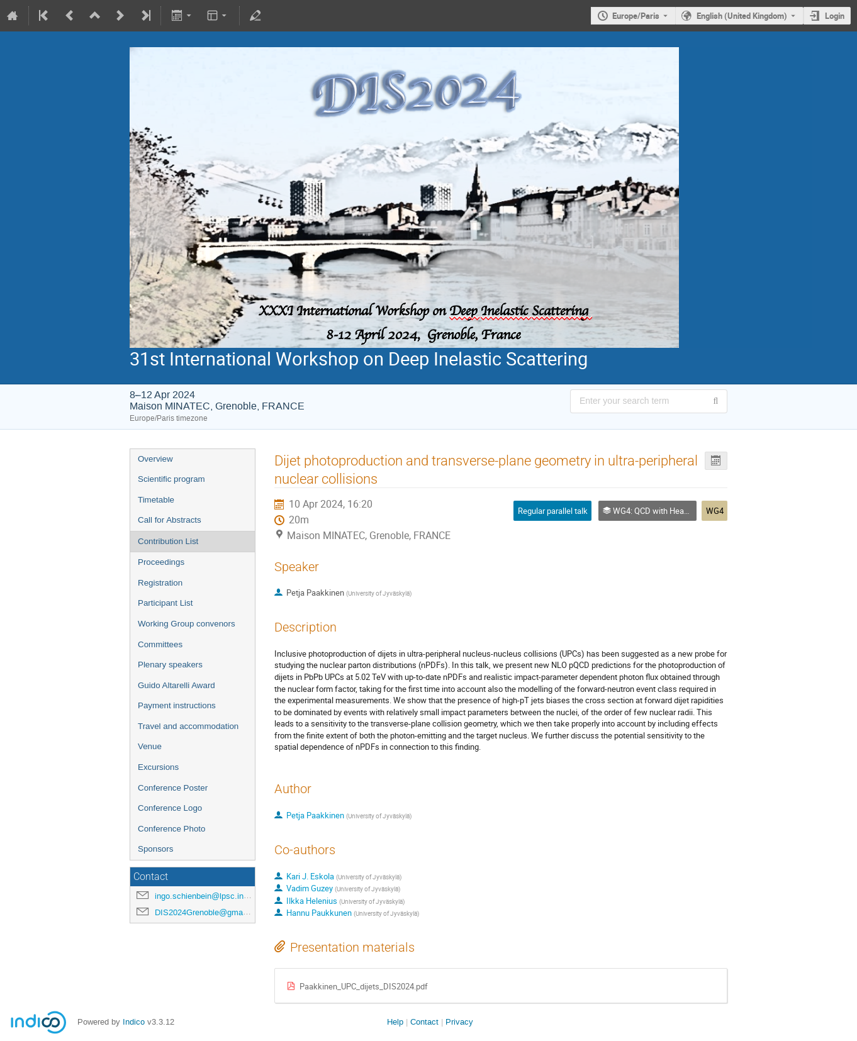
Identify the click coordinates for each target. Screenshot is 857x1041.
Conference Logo (170, 808)
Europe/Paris (635, 15)
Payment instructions (177, 705)
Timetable (156, 499)
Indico (134, 1021)
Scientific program (171, 479)
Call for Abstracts (169, 520)
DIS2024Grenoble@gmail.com (210, 912)
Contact (424, 1021)
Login (834, 15)
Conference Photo (171, 828)
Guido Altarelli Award (176, 685)
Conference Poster (173, 788)
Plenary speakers (170, 664)
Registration (160, 582)
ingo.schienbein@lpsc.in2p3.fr (209, 896)
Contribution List (168, 541)
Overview (155, 459)
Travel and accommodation (188, 726)
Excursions (158, 767)
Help (395, 1021)
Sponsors (155, 849)
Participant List (165, 603)
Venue (150, 746)
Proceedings (161, 562)
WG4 (715, 510)
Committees (160, 644)
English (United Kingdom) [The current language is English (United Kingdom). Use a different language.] (742, 15)
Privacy (459, 1021)
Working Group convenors (186, 623)
